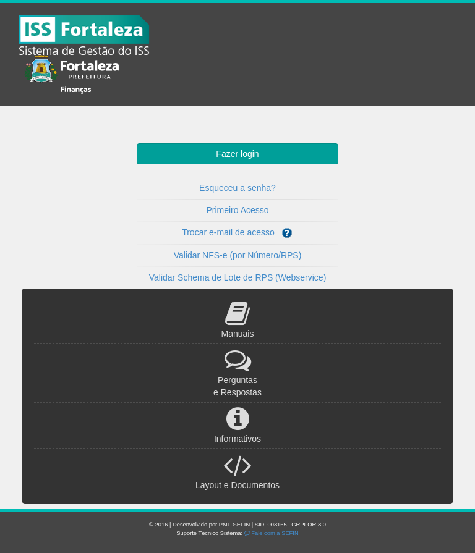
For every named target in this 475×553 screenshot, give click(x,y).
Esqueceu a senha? (237, 188)
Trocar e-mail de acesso (237, 233)
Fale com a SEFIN (271, 533)
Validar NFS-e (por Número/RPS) (238, 255)
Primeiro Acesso (237, 210)
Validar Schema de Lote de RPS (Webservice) (238, 277)
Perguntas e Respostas (237, 379)
